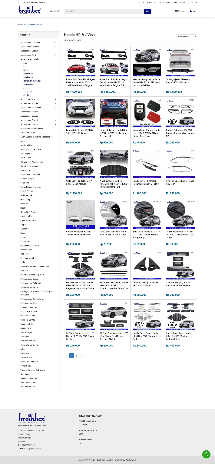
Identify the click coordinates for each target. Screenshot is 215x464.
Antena (23, 141)
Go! (147, 11)
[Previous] (66, 355)
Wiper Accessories (28, 382)
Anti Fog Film (26, 145)
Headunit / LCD (26, 204)
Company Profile (141, 2)
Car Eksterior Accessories (31, 162)
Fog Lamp (24, 183)
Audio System (26, 153)
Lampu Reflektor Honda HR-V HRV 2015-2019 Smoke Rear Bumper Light (113, 133)
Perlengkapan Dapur (29, 279)
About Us (152, 2)
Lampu (23, 237)
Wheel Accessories (28, 378)
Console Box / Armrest (30, 174)
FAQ (169, 2)
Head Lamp (25, 199)
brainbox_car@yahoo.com (29, 448)
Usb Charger (25, 374)
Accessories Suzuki (29, 120)
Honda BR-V (28, 74)
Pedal (22, 262)
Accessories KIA (27, 99)
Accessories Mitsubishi (30, 107)
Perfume (24, 270)
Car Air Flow (25, 158)
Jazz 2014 (27, 92)
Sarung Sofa (25, 328)
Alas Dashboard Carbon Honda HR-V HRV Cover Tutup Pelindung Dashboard (113, 184)
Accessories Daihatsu (29, 47)
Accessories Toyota (29, 124)
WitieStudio (130, 460)
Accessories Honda (34, 25)
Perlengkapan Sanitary (30, 303)
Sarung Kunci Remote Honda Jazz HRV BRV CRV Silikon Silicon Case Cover (146, 133)
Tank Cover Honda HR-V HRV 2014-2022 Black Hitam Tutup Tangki (180, 235)
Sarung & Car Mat (27, 320)
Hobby (23, 208)
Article (194, 2)
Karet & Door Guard (28, 220)
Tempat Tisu (25, 366)
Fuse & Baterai (26, 191)
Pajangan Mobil (27, 258)
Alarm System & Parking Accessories (36, 137)
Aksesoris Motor (27, 133)
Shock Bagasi (26, 332)
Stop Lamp (25, 353)
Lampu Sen (25, 241)
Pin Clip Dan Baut (27, 316)
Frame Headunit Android (31, 187)
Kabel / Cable (26, 216)
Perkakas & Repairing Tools (32, 275)
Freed (25, 70)
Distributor (186, 2)
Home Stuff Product (29, 212)
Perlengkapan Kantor (29, 287)
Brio (25, 63)
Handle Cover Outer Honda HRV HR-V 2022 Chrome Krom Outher (147, 336)
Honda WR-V (28, 84)
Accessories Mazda (29, 103)
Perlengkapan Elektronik (30, 283)
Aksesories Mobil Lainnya (31, 128)
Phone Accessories (28, 307)
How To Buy (162, 2)
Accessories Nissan (29, 112)
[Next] (81, 355)
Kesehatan (25, 229)
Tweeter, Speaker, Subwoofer (33, 370)
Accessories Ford (28, 55)
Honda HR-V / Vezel (31, 81)
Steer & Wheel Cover (29, 345)
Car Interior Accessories (30, 166)
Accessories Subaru (29, 116)
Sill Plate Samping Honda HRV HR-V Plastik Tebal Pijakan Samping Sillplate (114, 336)
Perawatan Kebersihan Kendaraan (34, 266)
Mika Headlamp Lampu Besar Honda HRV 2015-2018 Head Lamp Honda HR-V (147, 82)
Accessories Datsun (29, 51)
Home (20, 25)
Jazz (25, 88)
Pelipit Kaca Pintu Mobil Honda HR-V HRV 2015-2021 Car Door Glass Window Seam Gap (114, 285)
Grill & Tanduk (26, 195)
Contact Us (177, 2)
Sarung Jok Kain (27, 324)
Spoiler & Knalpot (28, 341)
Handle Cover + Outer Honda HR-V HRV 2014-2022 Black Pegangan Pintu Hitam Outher (80, 285)
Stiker (22, 349)
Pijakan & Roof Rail (28, 311)
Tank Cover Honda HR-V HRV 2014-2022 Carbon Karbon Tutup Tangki (146, 235)
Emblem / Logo (27, 179)
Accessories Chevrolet (30, 42)
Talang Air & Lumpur (29, 362)
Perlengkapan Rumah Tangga (33, 299)
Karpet (23, 224)
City (25, 67)
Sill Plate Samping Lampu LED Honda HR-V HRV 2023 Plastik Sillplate (80, 336)
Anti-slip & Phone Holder (31, 149)
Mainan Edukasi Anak (29, 245)
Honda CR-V (28, 77)
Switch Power (26, 357)
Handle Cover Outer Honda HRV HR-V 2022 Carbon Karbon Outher (178, 336)
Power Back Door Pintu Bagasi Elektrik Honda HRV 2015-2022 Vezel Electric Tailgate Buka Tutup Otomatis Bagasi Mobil (80, 85)
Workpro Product (27, 387)
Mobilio (26, 95)
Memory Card (26, 250)
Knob (22, 233)
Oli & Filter (24, 254)
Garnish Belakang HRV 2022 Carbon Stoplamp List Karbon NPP (180, 133)
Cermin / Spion (26, 170)
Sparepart (24, 336)
